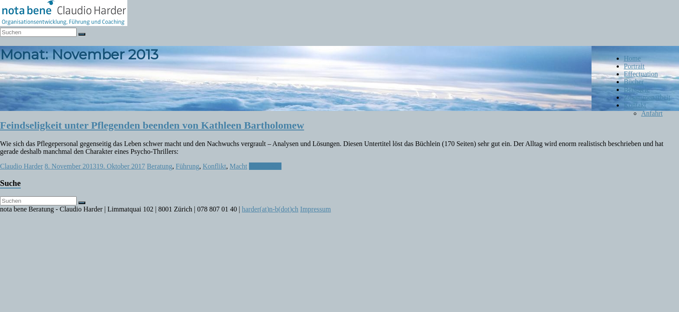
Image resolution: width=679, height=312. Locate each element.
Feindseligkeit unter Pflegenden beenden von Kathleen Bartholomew (152, 125)
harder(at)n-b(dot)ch (270, 209)
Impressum (315, 209)
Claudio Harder (21, 166)
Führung (187, 166)
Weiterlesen (265, 166)
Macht (238, 166)
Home (632, 58)
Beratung (159, 166)
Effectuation (641, 74)
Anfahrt (652, 113)
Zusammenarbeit (647, 97)
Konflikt (214, 166)
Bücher (633, 81)
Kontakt (635, 105)
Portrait (634, 66)
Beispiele (637, 89)
